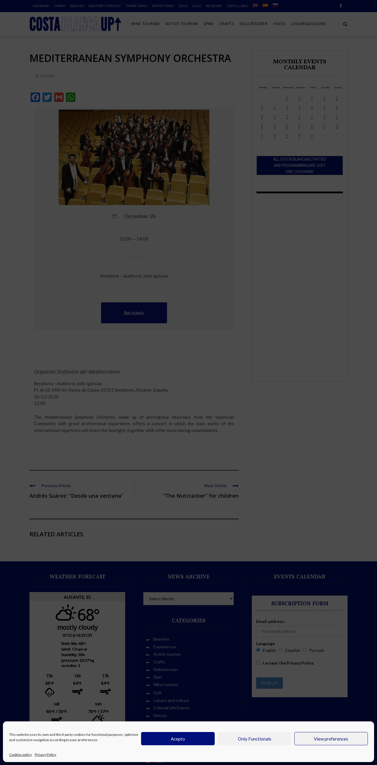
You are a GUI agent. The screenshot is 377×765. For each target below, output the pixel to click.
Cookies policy (20, 754)
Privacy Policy (45, 754)
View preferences (331, 738)
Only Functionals (254, 738)
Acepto (178, 738)
